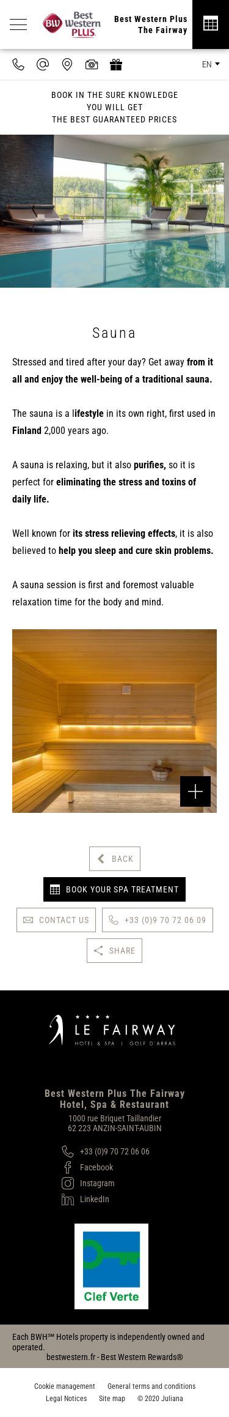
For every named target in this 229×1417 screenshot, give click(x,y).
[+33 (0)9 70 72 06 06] (106, 1151)
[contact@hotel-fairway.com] (43, 64)
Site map (112, 1398)
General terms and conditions (151, 1386)
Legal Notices (66, 1398)
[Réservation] (210, 24)
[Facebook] (106, 1167)
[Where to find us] (67, 64)
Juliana (172, 1398)
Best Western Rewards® (142, 1357)
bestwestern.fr (70, 1357)
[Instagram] (106, 1183)
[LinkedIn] (106, 1199)
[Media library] (91, 64)
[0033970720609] (18, 64)
